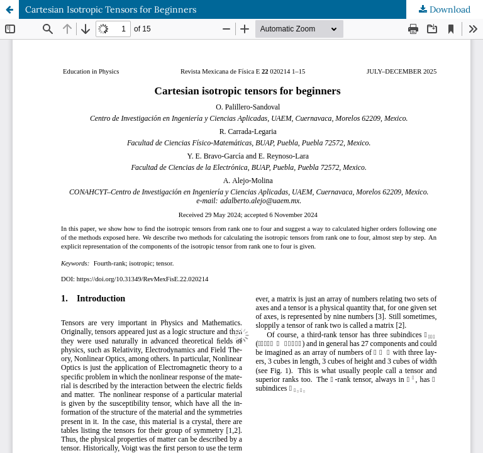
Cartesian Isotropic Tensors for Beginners (110, 9)
